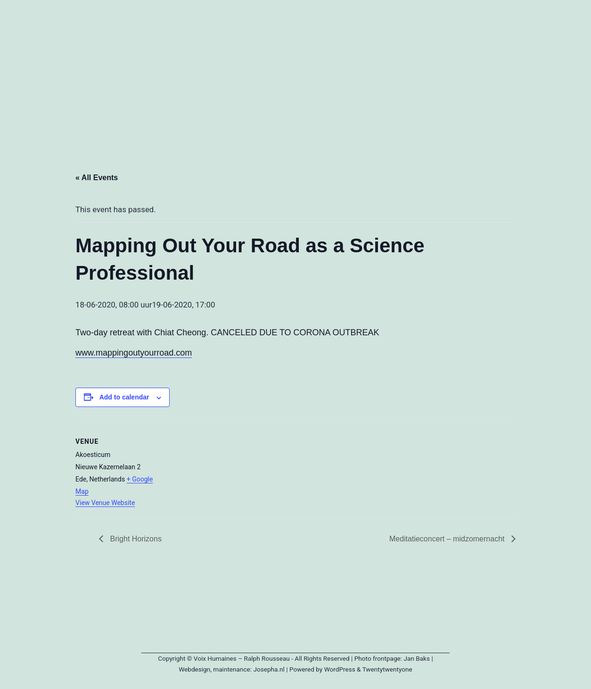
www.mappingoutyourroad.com (133, 352)
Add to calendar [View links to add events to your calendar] (124, 397)
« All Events (96, 178)
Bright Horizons (135, 539)
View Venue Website (105, 502)
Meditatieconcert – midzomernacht (448, 539)
